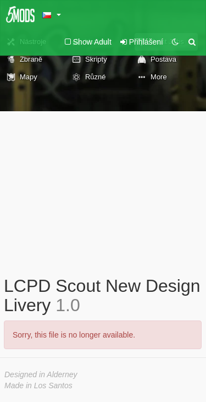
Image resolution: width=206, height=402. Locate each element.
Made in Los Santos (38, 385)
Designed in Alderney (40, 374)
